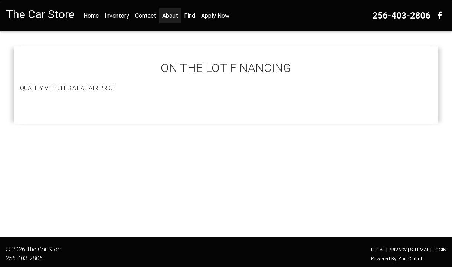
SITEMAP (419, 250)
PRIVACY (398, 250)
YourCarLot (410, 259)
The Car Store (45, 249)
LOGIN (439, 250)
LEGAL (378, 250)
